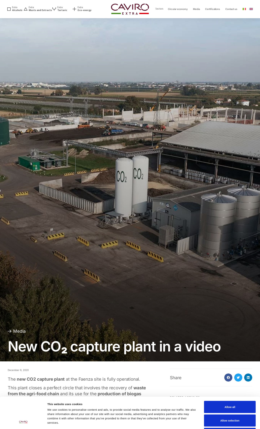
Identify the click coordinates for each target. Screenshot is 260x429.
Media (196, 9)
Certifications (212, 9)
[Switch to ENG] (251, 9)
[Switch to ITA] (244, 9)
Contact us (231, 9)
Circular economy (178, 9)
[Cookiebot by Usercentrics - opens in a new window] (23, 422)
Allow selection (229, 391)
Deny (230, 404)
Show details (189, 421)
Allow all (229, 377)
